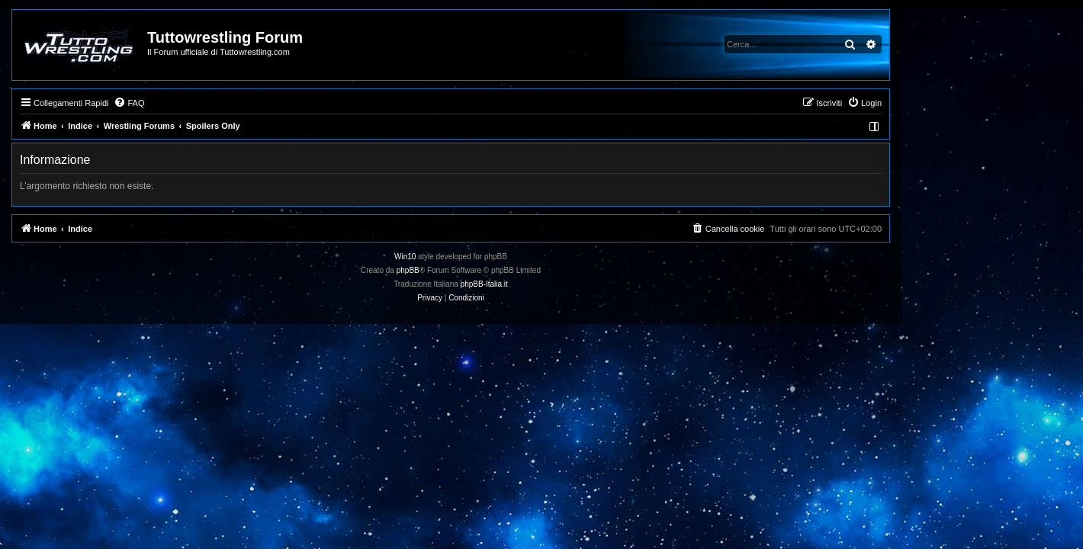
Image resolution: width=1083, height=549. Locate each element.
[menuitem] (219, 103)
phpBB (498, 270)
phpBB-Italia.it (575, 284)
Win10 (495, 256)
